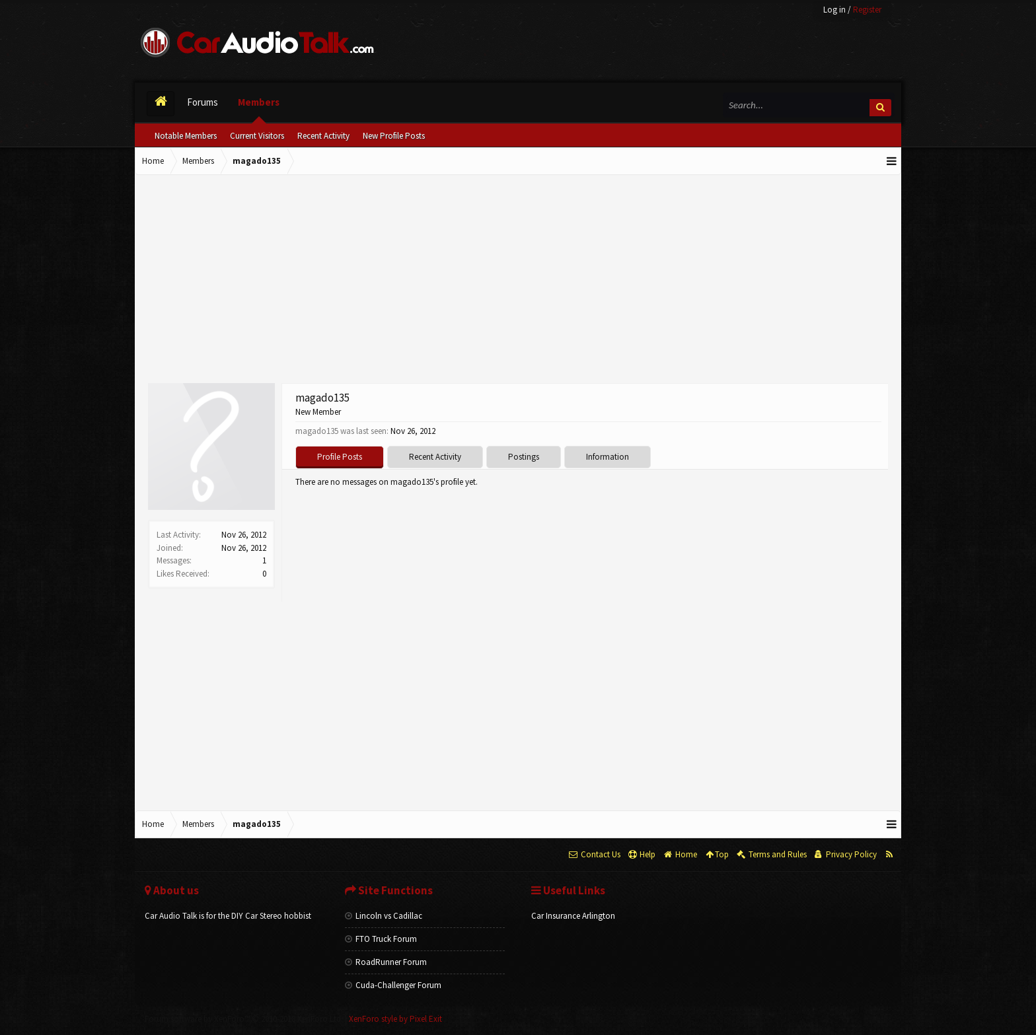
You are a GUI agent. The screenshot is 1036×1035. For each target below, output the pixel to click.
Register (867, 9)
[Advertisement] (518, 280)
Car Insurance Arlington (573, 915)
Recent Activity (323, 135)
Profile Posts (339, 456)
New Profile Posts (394, 135)
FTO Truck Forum (381, 939)
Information (607, 456)
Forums (202, 102)
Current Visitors (257, 135)
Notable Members (186, 135)
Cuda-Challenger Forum (393, 985)
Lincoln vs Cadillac (383, 915)
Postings (523, 456)
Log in (834, 9)
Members (258, 102)
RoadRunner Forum (386, 962)
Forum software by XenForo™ (244, 1018)
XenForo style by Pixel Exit (395, 1018)
